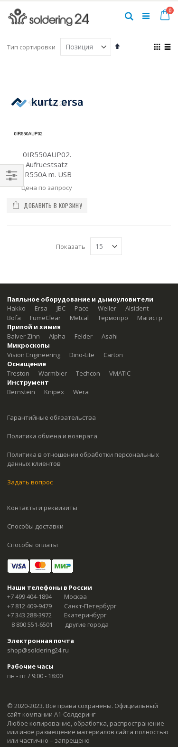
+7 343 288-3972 (29, 615)
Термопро (113, 317)
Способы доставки (35, 526)
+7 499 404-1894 (29, 596)
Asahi (110, 336)
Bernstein (21, 392)
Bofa (14, 317)
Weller (107, 308)
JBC (61, 308)
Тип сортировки (31, 47)
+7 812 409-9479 (29, 606)
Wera (81, 392)
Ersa (41, 308)
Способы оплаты (32, 544)
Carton (113, 354)
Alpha (57, 336)
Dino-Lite (81, 354)
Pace (82, 308)
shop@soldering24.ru (38, 650)
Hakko (16, 308)
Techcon (88, 373)
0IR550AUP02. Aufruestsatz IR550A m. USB (47, 164)
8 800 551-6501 (32, 624)
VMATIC (120, 373)
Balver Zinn (23, 336)
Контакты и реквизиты (42, 507)
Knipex (54, 392)
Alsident (137, 308)
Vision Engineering (33, 354)
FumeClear (45, 317)
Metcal (79, 317)
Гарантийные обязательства (51, 417)
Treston (18, 373)
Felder (84, 336)
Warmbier (52, 373)
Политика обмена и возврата (52, 436)
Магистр (149, 317)
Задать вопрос (30, 482)
